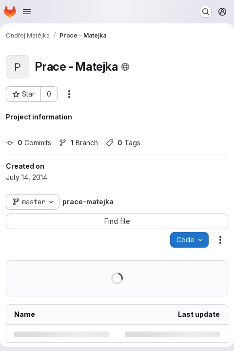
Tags (123, 142)
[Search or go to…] (206, 12)
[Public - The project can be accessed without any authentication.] (125, 67)
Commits (28, 142)
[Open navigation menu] (27, 12)
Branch (78, 142)
